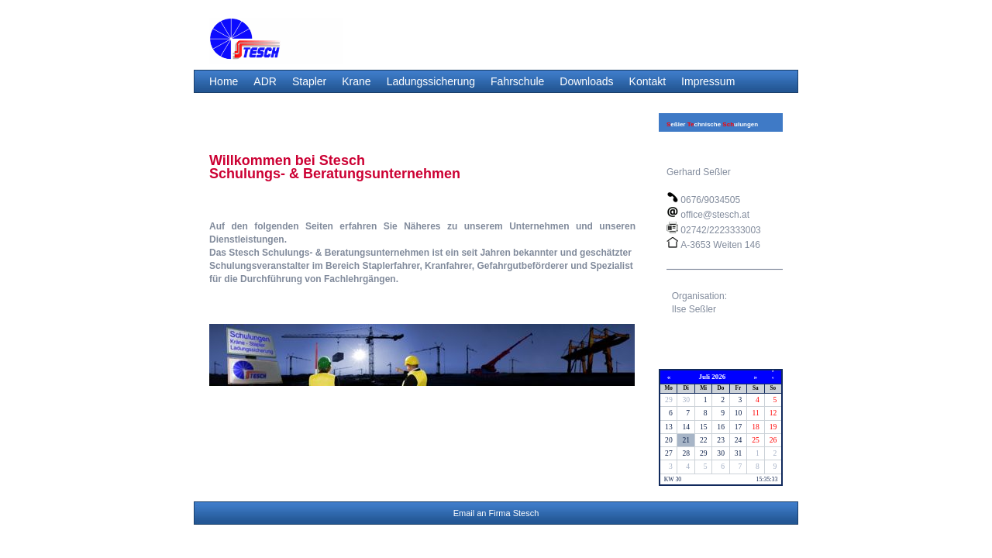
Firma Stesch (514, 513)
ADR (265, 81)
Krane (356, 81)
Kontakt (647, 81)
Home (223, 81)
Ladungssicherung (431, 81)
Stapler (309, 81)
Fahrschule (517, 81)
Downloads (586, 81)
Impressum (708, 81)
